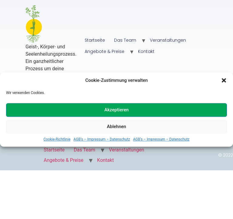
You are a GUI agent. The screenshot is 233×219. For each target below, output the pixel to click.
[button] (224, 81)
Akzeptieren (116, 110)
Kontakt (146, 51)
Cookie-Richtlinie (56, 139)
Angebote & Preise (104, 51)
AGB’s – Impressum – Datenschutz (101, 139)
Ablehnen (116, 126)
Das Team (125, 40)
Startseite (95, 40)
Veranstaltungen (168, 40)
